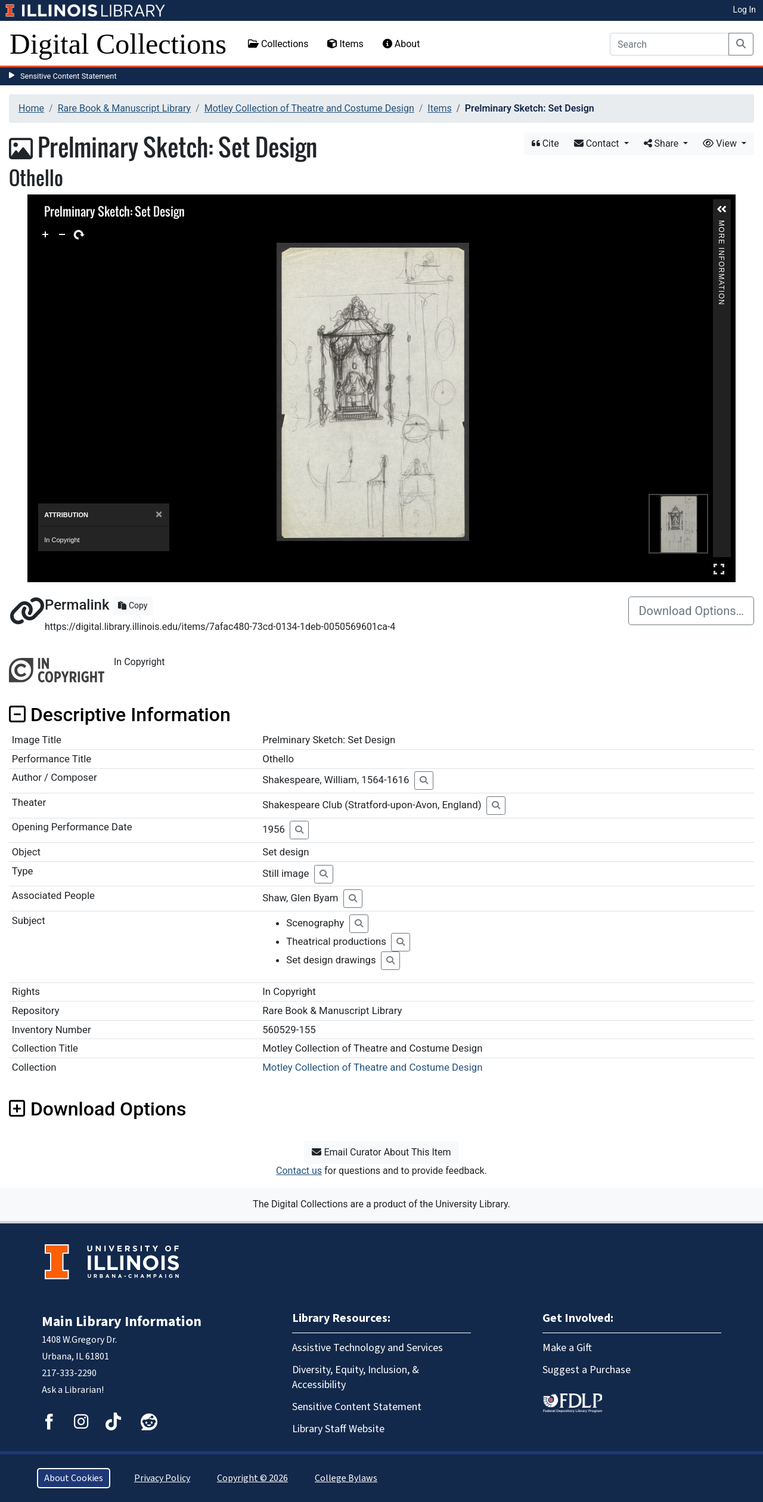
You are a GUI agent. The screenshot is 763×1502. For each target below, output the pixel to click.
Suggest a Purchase (586, 1369)
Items (345, 44)
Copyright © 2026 (252, 1478)
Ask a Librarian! (73, 1389)
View (721, 143)
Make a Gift (567, 1347)
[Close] (158, 514)
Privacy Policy (162, 1478)
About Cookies (73, 1478)
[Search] (669, 44)
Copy (132, 605)
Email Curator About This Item (381, 1152)
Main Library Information (121, 1321)
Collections (278, 44)
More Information (721, 225)
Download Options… (691, 611)
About (401, 44)
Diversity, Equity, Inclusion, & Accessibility (355, 1377)
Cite (545, 143)
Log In (744, 9)
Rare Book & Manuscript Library (124, 108)
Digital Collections (118, 44)
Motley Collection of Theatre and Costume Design (309, 108)
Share (662, 143)
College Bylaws (346, 1478)
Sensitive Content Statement (68, 76)
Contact (598, 143)
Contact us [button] (299, 1170)
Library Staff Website (338, 1428)
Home (31, 108)
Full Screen (719, 569)
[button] (722, 209)
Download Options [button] (97, 1109)
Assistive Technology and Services (367, 1347)
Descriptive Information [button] (120, 714)
